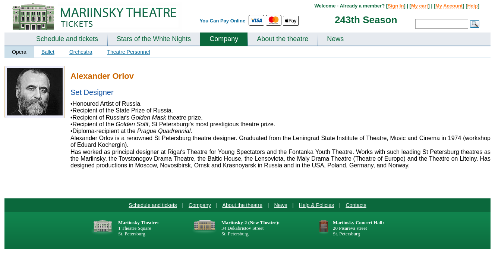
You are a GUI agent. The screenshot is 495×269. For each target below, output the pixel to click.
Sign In (396, 6)
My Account (449, 6)
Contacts (356, 205)
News (335, 39)
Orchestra (80, 52)
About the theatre (282, 39)
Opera (19, 52)
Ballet (47, 52)
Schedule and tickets (67, 39)
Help (472, 6)
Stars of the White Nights (154, 39)
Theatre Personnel (128, 52)
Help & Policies (316, 205)
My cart (419, 6)
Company (223, 39)
